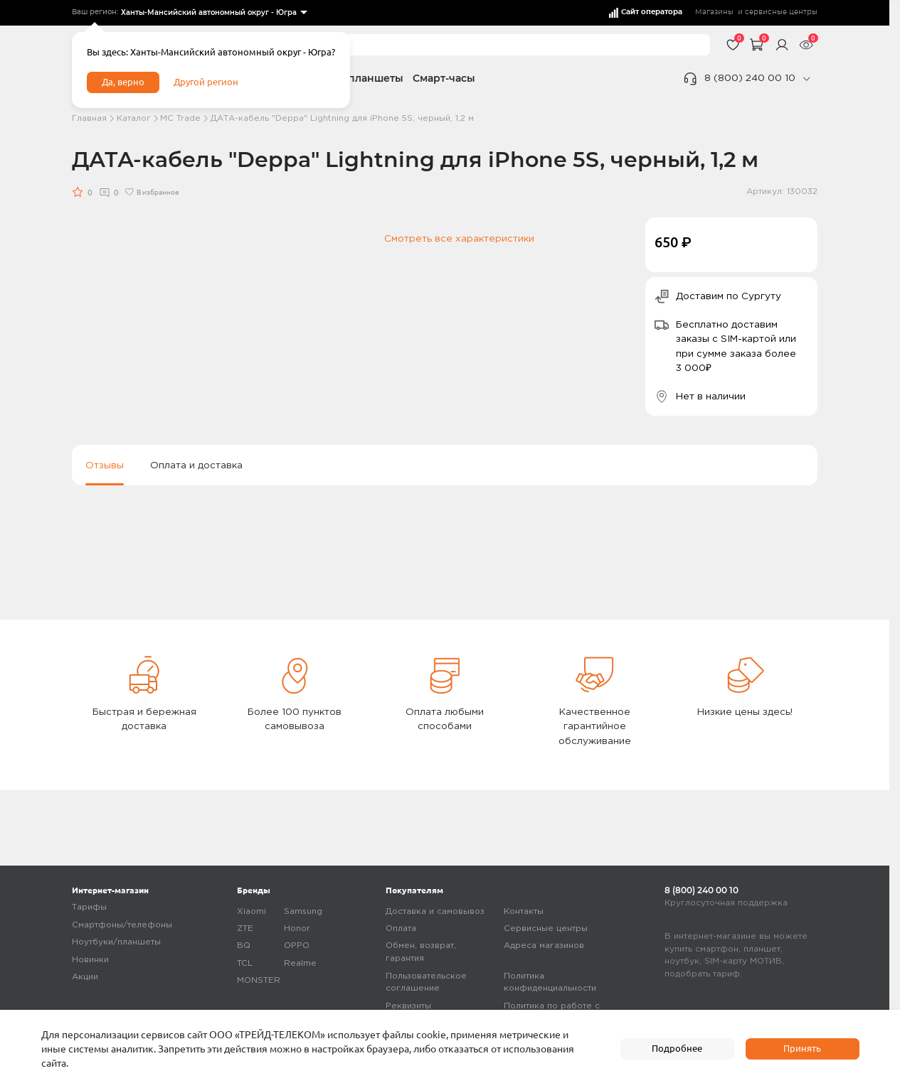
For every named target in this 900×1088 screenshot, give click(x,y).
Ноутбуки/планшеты (116, 943)
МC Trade (180, 118)
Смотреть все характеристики (459, 239)
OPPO (296, 946)
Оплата (401, 928)
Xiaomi (251, 911)
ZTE (245, 928)
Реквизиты (408, 1006)
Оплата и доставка (196, 465)
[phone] (806, 79)
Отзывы (104, 465)
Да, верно (124, 84)
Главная (89, 118)
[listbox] (213, 13)
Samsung (303, 911)
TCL (245, 963)
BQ (243, 946)
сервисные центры (781, 12)
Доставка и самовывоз (435, 911)
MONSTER (258, 981)
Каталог (134, 118)
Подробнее (677, 1048)
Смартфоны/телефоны (122, 925)
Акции (85, 977)
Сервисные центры (546, 928)
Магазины (714, 12)
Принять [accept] (802, 1048)
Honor (297, 928)
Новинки (90, 960)
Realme (300, 963)
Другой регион (211, 84)
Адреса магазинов (544, 946)
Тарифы (89, 908)
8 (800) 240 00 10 (749, 78)
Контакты (524, 911)
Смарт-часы (444, 78)
